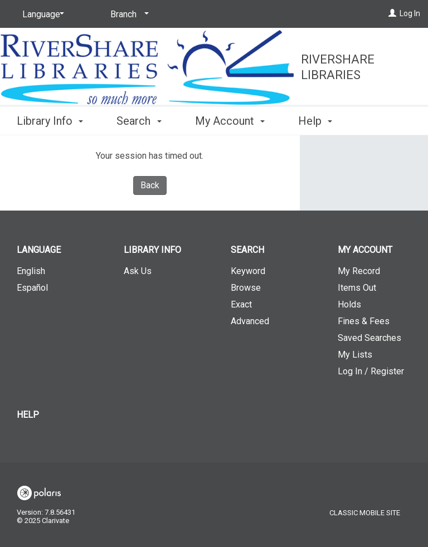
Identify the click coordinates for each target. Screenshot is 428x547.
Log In (410, 13)
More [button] (320, 121)
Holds (349, 304)
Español (32, 287)
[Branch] (127, 14)
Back (149, 185)
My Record (359, 271)
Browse (246, 287)
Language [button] (39, 250)
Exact (241, 304)
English (31, 271)
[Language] (41, 14)
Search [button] (138, 119)
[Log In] (392, 13)
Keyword (248, 271)
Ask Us (138, 271)
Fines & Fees (364, 321)
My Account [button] (230, 119)
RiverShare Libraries (337, 67)
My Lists (355, 354)
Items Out (357, 287)
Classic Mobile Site (364, 513)
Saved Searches (369, 338)
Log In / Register (371, 371)
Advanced (250, 321)
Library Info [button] (50, 119)
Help (28, 414)
